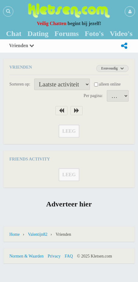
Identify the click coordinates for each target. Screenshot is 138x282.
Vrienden (21, 45)
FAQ (69, 256)
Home (14, 234)
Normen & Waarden (26, 256)
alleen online (110, 84)
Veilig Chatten (52, 23)
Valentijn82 (38, 234)
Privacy (54, 256)
